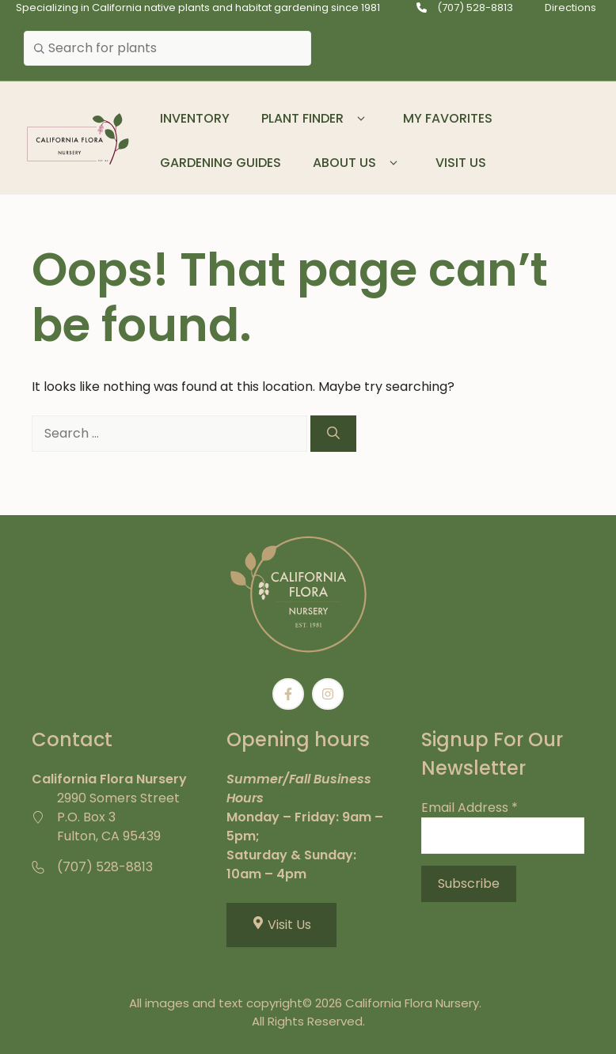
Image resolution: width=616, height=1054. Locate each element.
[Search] (333, 433)
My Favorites (447, 118)
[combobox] (167, 48)
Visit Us (460, 163)
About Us (358, 163)
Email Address (469, 807)
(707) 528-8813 (475, 7)
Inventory (195, 118)
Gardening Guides (220, 163)
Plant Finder (316, 118)
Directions (570, 7)
